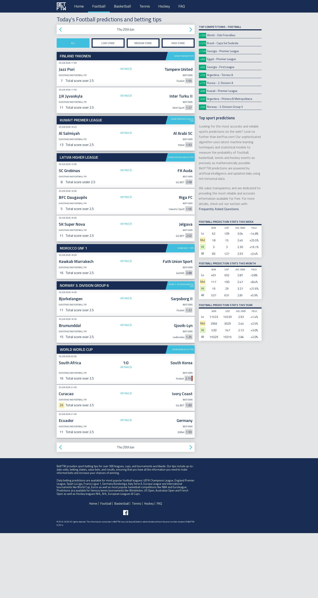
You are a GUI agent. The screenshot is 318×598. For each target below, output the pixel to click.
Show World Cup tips (183, 414)
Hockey (164, 6)
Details (125, 69)
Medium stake (143, 43)
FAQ (181, 6)
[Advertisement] (126, 376)
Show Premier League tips (182, 120)
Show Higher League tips (181, 157)
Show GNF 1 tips (186, 248)
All (73, 43)
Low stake (108, 43)
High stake (178, 43)
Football (99, 6)
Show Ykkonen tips (184, 56)
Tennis (144, 6)
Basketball (122, 6)
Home (79, 6)
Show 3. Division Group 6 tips (181, 285)
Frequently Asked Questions (219, 208)
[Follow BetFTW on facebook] (125, 577)
